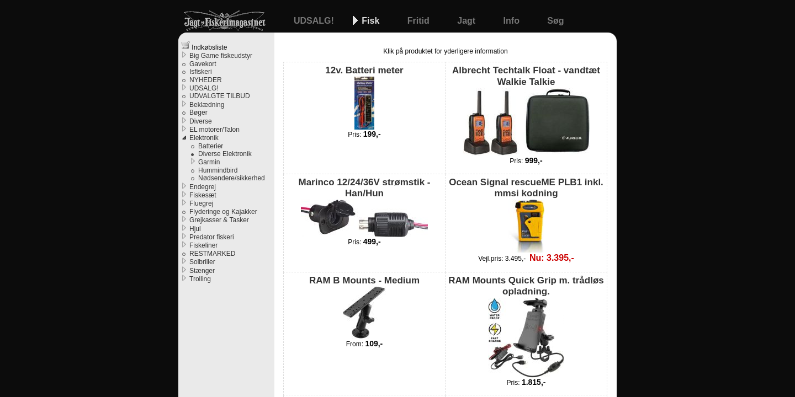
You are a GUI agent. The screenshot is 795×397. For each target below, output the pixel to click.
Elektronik (204, 138)
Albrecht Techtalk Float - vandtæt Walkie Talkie (526, 110)
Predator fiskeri (211, 237)
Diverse (200, 121)
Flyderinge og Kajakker (223, 212)
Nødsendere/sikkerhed (231, 178)
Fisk (371, 20)
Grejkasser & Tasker (219, 220)
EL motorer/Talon (214, 129)
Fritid (419, 20)
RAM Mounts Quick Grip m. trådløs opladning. (525, 326)
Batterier (210, 146)
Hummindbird (217, 170)
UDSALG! (315, 20)
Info (513, 20)
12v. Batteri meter (364, 97)
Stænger (202, 271)
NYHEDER (205, 80)
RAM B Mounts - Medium (364, 307)
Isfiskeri (200, 72)
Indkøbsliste (204, 46)
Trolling (200, 279)
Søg (555, 20)
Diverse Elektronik (225, 154)
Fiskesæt (202, 195)
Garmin (209, 162)
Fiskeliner (203, 245)
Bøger (198, 112)
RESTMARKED (212, 253)
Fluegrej (201, 203)
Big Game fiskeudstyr (220, 56)
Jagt (467, 20)
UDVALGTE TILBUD (219, 96)
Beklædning (206, 105)
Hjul (195, 229)
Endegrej (202, 187)
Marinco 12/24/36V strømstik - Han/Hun (364, 207)
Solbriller (202, 262)
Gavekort (202, 64)
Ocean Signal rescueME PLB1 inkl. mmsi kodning (526, 215)
